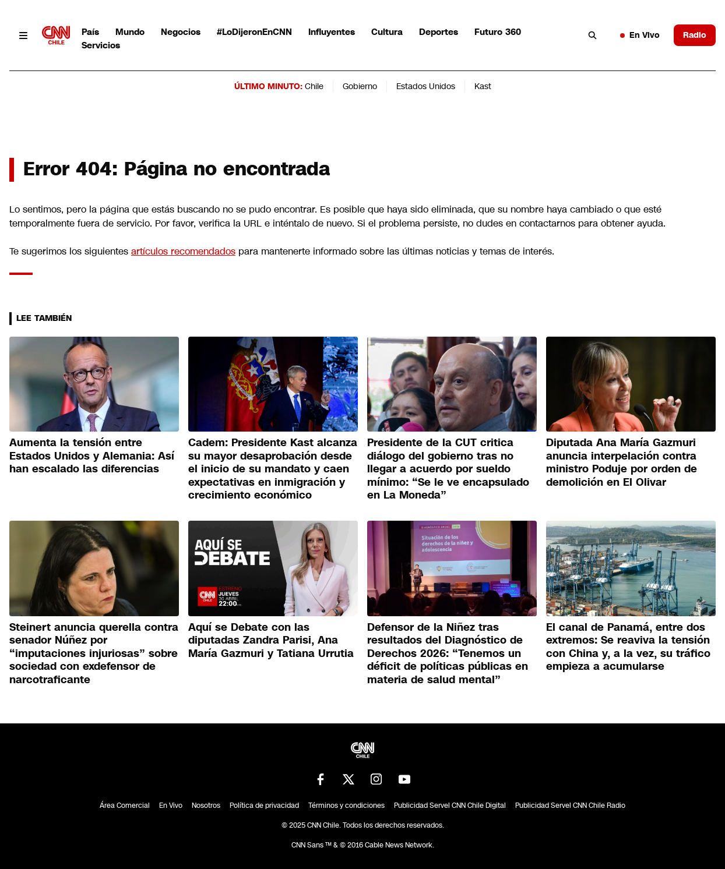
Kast (482, 86)
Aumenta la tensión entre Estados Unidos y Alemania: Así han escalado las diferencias (91, 455)
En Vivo (640, 35)
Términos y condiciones (346, 805)
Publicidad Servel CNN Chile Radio (570, 805)
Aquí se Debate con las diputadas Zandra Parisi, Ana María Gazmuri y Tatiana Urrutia (271, 640)
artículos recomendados (183, 251)
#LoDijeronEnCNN (254, 32)
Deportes (438, 32)
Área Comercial (125, 805)
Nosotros (206, 805)
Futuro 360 (497, 32)
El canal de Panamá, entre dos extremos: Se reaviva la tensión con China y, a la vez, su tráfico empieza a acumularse (628, 647)
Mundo (130, 32)
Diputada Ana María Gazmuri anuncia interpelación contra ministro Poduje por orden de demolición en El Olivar (621, 462)
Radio (694, 35)
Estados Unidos (425, 86)
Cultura (387, 32)
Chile (314, 86)
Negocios (180, 32)
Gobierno (360, 86)
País (90, 32)
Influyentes (331, 32)
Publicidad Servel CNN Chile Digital (450, 805)
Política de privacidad (264, 805)
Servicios (101, 45)
